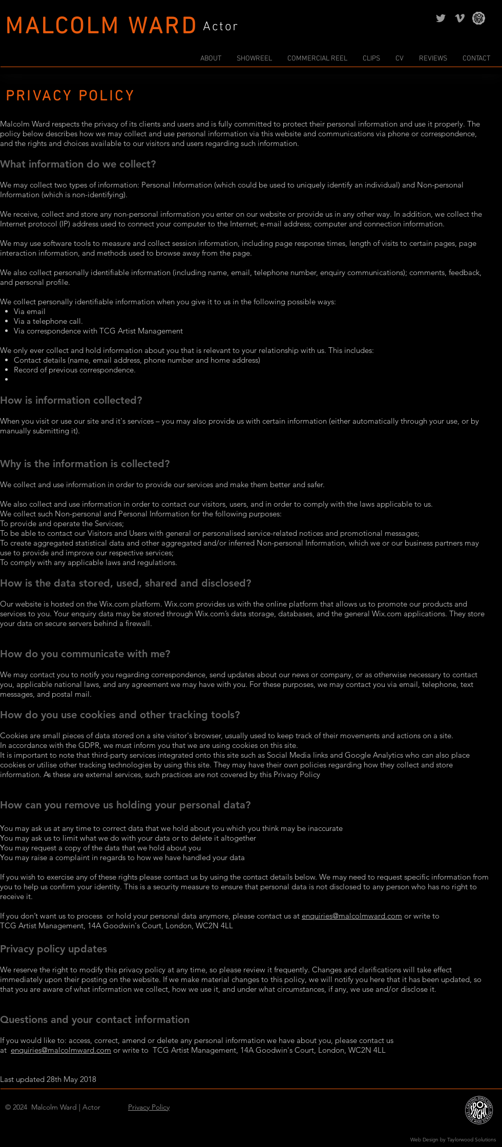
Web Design (424, 1139)
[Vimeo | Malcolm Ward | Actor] (459, 18)
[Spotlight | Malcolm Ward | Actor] (478, 18)
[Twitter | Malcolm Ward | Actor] (440, 18)
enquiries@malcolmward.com (352, 916)
